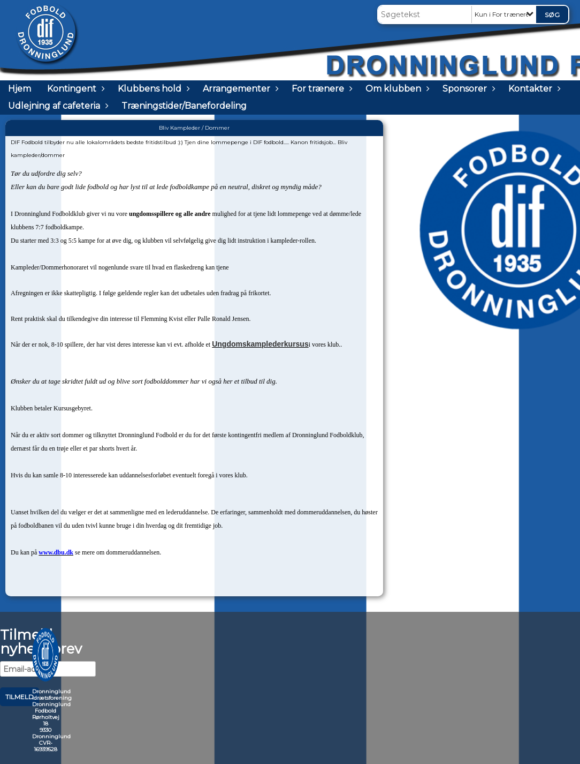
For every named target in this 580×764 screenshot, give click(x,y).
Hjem (19, 89)
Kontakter (533, 89)
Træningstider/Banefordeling (184, 106)
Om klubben (395, 89)
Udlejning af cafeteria (56, 106)
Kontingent (74, 89)
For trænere (320, 89)
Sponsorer (467, 89)
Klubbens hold (152, 89)
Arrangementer (239, 89)
